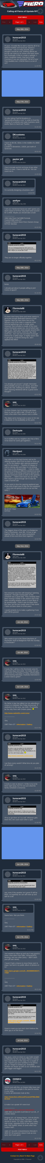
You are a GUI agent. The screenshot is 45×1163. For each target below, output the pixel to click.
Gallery (29, 724)
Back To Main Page (27, 1156)
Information (21, 724)
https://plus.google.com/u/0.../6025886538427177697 (21, 972)
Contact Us (14, 1156)
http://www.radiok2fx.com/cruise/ (16, 713)
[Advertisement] (22, 83)
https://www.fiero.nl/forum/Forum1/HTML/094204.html (21, 1098)
